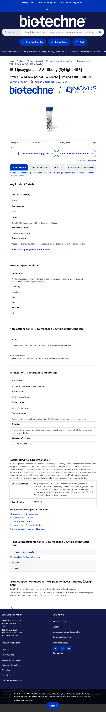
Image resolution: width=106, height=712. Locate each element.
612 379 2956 (11, 630)
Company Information (11, 660)
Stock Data (7, 670)
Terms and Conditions (62, 637)
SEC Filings (6, 675)
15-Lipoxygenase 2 (35, 61)
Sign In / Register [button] (32, 42)
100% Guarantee (88, 160)
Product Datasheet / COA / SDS (51, 81)
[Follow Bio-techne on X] (62, 648)
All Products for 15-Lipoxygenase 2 (25, 514)
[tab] (19, 167)
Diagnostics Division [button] (61, 51)
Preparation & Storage (53, 173)
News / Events (8, 655)
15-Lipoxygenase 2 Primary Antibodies (26, 525)
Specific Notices (17, 175)
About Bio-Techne (60, 622)
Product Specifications (19, 173)
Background (70, 173)
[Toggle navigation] (3, 17)
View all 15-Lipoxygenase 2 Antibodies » (31, 249)
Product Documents (85, 173)
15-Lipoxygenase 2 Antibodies (59, 61)
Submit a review (18, 81)
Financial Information (11, 665)
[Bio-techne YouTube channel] (69, 648)
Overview (6, 650)
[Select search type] (11, 32)
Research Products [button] (12, 51)
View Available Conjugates (35, 153)
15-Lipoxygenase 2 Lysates (21, 521)
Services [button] (77, 51)
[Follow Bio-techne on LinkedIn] (55, 648)
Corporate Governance (12, 680)
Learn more (26, 700)
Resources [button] (89, 51)
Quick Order (59, 42)
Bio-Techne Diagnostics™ (72, 2)
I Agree (53, 705)
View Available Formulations (74, 153)
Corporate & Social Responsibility (67, 632)
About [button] (101, 51)
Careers (56, 627)
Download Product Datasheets (26, 557)
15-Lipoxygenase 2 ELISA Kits (22, 518)
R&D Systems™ (29, 2)
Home (11, 61)
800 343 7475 (16, 633)
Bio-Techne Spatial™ (48, 2)
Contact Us (58, 653)
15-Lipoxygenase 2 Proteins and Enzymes (27, 529)
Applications (36, 173)
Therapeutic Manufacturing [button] (36, 51)
